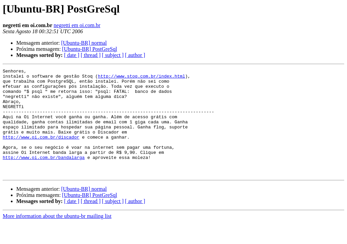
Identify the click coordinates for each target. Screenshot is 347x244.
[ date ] (71, 55)
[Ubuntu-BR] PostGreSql (89, 49)
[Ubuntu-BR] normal (84, 43)
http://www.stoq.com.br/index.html (141, 78)
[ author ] (135, 55)
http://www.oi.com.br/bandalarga (44, 175)
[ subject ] (113, 55)
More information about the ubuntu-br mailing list (57, 237)
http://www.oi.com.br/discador (41, 151)
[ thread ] (91, 55)
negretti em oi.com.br (77, 25)
